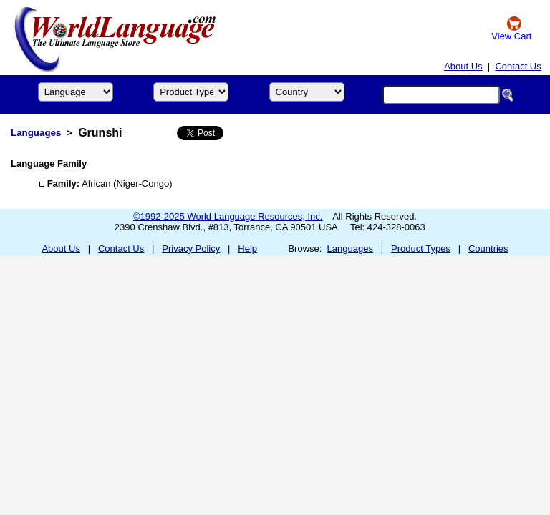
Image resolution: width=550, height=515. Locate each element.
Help (247, 248)
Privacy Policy (191, 248)
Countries (488, 248)
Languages (36, 132)
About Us (463, 66)
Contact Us (518, 66)
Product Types (420, 248)
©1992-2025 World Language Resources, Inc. (227, 216)
